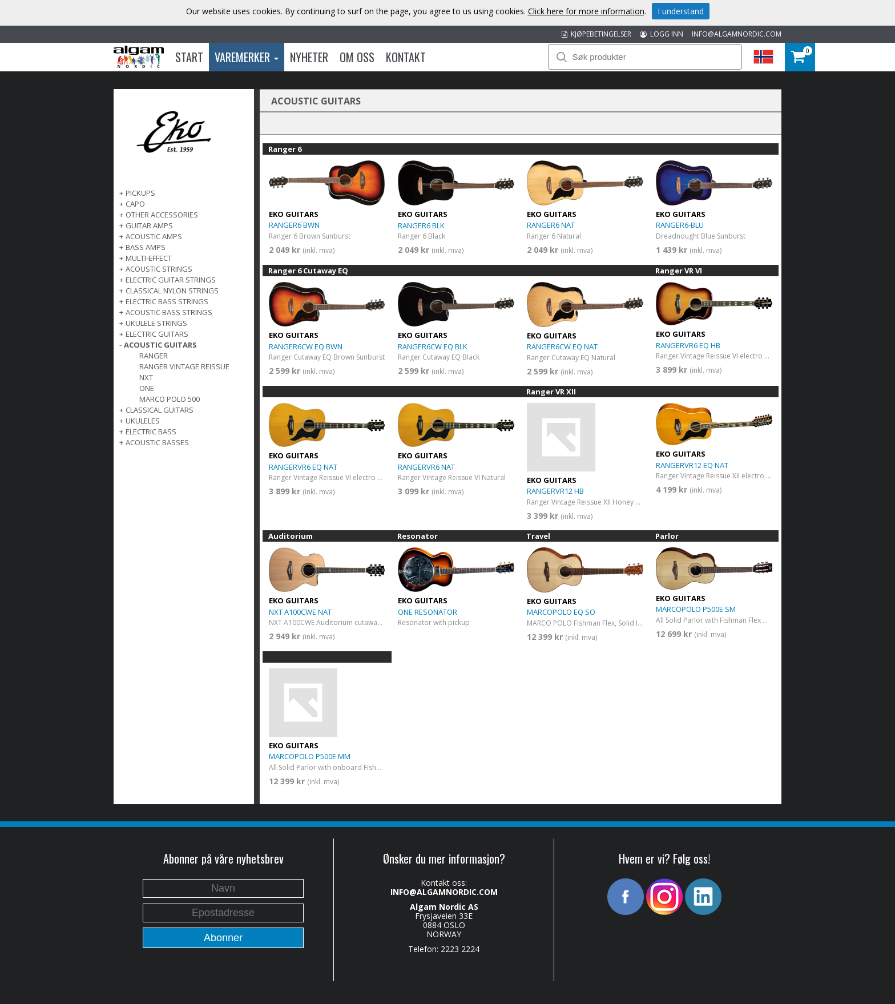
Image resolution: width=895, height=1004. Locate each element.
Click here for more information (586, 11)
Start (189, 57)
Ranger (153, 355)
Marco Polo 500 (169, 399)
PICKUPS (140, 193)
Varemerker (247, 57)
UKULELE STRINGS (156, 323)
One (146, 388)
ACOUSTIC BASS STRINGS (169, 312)
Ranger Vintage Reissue (184, 366)
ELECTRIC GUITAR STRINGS (171, 280)
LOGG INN (661, 34)
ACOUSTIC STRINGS (159, 269)
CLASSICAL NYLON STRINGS (172, 290)
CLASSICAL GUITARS (159, 410)
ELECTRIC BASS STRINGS (167, 301)
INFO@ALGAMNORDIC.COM (736, 34)
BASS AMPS (146, 247)
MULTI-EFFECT (149, 258)
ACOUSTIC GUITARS (160, 345)
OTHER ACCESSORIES (162, 214)
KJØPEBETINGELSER (596, 34)
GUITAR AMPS (149, 225)
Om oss (357, 57)
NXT (146, 377)
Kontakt (406, 57)
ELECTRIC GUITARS (157, 334)
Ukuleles (143, 421)
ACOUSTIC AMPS (154, 236)
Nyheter (309, 57)
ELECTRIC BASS (151, 431)
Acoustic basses (157, 442)
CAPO (135, 204)
